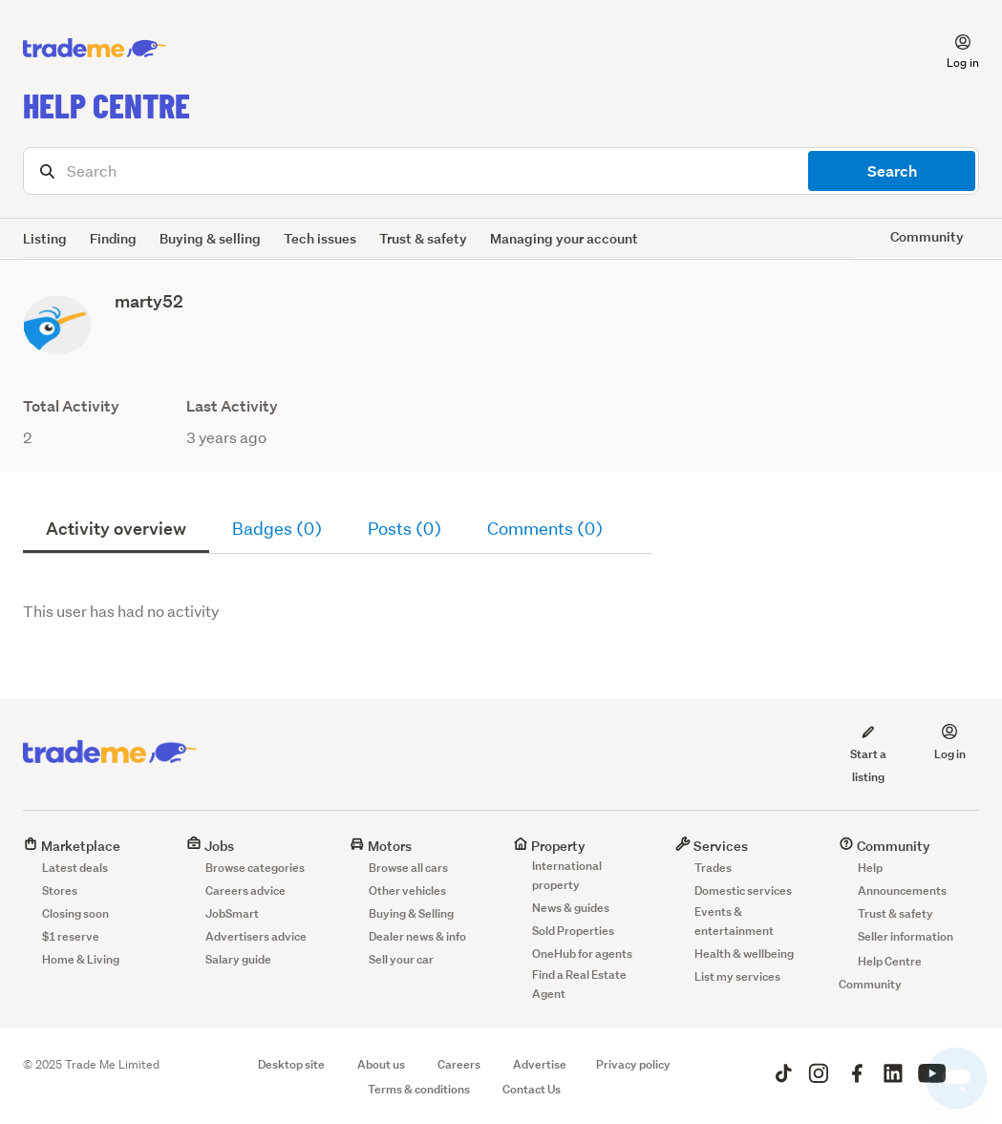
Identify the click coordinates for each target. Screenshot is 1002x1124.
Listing (45, 238)
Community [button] (927, 236)
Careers (458, 1064)
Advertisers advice (256, 936)
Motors (381, 846)
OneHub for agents (582, 953)
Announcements (902, 890)
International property (567, 875)
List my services (737, 976)
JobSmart (232, 913)
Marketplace (71, 846)
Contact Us (531, 1089)
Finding (113, 238)
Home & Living (80, 959)
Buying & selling (210, 238)
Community (884, 846)
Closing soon (75, 913)
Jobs (210, 846)
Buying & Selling (411, 913)
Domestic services (743, 890)
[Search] (501, 171)
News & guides (570, 908)
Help (870, 867)
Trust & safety (423, 238)
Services (711, 846)
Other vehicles (407, 890)
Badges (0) (277, 529)
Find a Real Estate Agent (579, 984)
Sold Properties (573, 931)
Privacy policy (633, 1064)
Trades (713, 867)
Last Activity (232, 406)
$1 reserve (70, 936)
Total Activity (71, 406)
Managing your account (564, 238)
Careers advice (245, 890)
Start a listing (868, 753)
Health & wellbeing (744, 953)
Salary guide (238, 959)
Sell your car (401, 959)
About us (381, 1064)
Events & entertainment (734, 921)
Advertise (539, 1064)
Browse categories (255, 867)
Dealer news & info (417, 936)
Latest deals (75, 867)
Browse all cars (408, 867)
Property (549, 846)
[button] (951, 49)
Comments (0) (545, 529)
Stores (59, 890)
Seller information (905, 936)
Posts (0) (404, 529)
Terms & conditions (419, 1089)
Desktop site (291, 1064)
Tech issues (320, 238)
